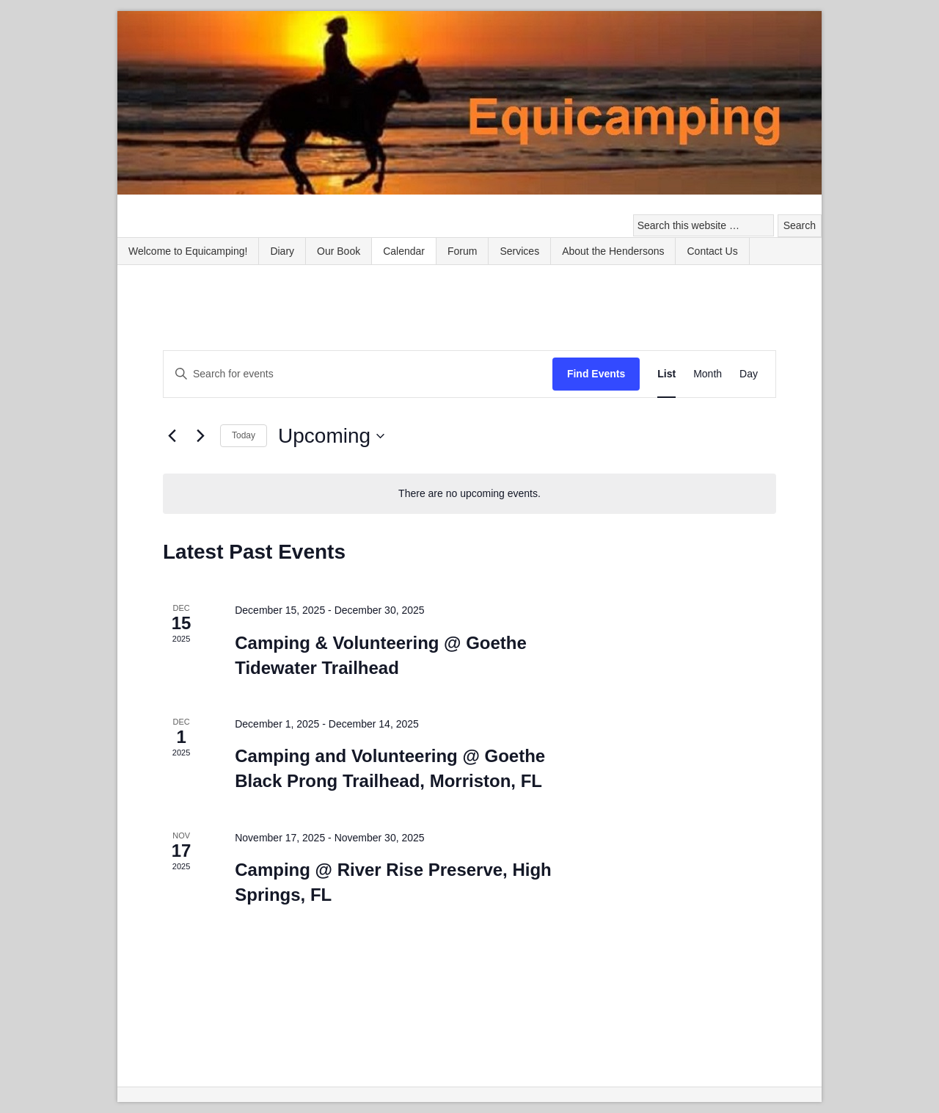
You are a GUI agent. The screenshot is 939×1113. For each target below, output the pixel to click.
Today (243, 435)
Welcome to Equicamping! (187, 251)
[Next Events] (200, 436)
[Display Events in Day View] (748, 374)
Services (519, 251)
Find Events (596, 374)
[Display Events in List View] (666, 374)
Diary (282, 251)
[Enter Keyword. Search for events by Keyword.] (358, 374)
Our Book (338, 251)
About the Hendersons (613, 251)
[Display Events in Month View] (707, 374)
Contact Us (712, 251)
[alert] (469, 494)
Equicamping (469, 104)
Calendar (404, 251)
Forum (462, 251)
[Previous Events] (171, 436)
